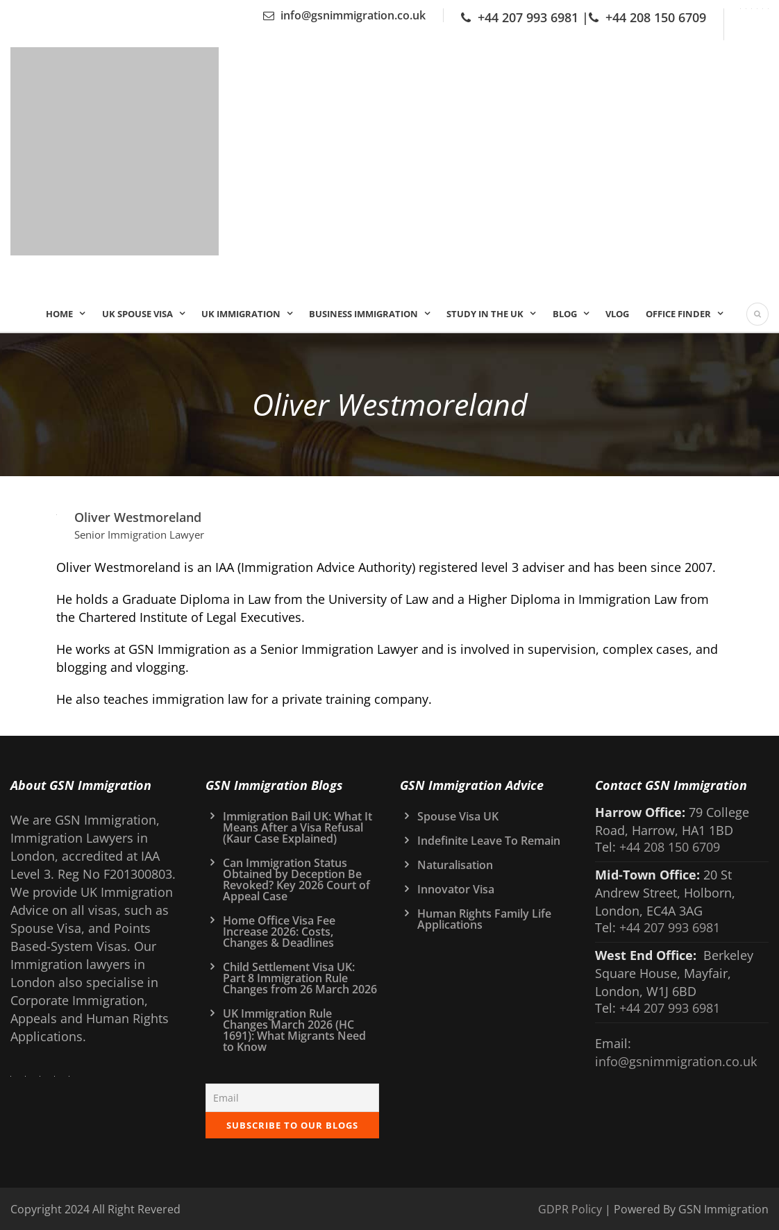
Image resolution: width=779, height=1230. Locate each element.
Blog (565, 314)
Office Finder (678, 314)
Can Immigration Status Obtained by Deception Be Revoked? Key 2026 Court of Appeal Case (296, 879)
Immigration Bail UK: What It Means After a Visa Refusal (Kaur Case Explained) (297, 827)
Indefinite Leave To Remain (488, 840)
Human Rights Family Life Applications (484, 919)
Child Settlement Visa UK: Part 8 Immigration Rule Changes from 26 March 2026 (300, 978)
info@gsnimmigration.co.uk (353, 15)
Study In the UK (484, 314)
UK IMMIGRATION (240, 314)
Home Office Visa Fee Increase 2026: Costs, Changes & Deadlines (279, 931)
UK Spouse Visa (137, 314)
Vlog (617, 314)
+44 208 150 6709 (655, 17)
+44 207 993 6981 (528, 17)
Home (59, 314)
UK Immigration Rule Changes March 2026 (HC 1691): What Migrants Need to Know (294, 1030)
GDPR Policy (570, 1209)
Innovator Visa (455, 889)
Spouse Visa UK (458, 816)
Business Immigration (363, 314)
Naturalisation (455, 865)
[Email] (293, 1098)
